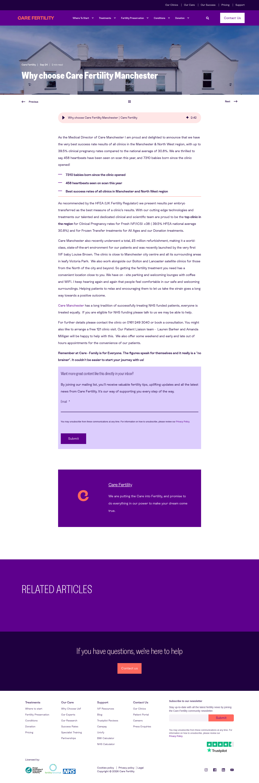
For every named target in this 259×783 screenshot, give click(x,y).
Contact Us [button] (232, 18)
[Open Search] (207, 18)
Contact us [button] (129, 668)
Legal (140, 767)
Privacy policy (126, 767)
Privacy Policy (182, 421)
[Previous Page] (30, 102)
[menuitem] (171, 5)
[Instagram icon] (207, 770)
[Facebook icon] (214, 770)
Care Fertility (29, 64)
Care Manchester (71, 305)
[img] (187, 118)
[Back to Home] (36, 18)
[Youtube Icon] (231, 770)
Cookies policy (106, 767)
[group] (129, 117)
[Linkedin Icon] (223, 770)
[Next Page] (231, 101)
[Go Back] (129, 102)
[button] (63, 117)
